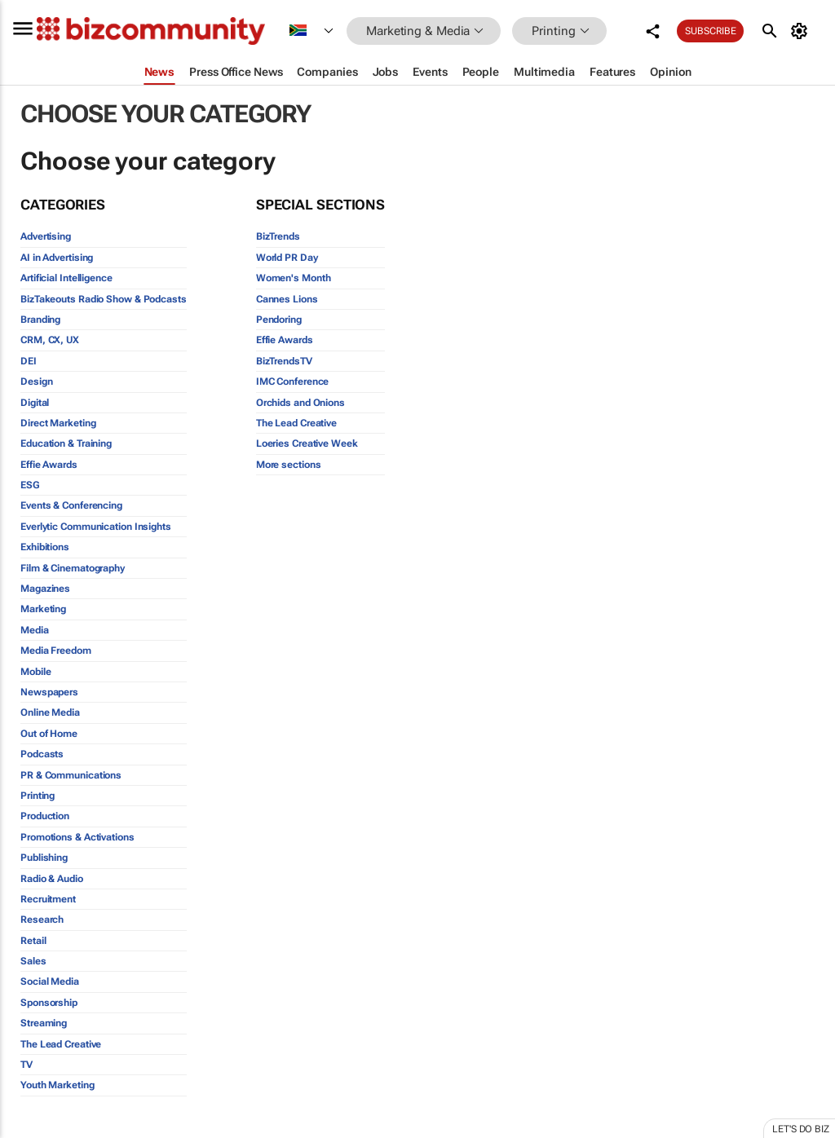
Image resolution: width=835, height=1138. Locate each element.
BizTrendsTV (284, 361)
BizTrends (278, 236)
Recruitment (48, 899)
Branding (40, 319)
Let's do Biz (800, 1129)
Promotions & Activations (77, 837)
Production (44, 816)
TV (26, 1064)
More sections (288, 464)
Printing (37, 795)
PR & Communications (70, 775)
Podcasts (42, 754)
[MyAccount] (802, 31)
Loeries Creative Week (307, 443)
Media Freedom (55, 650)
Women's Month (293, 278)
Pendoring (279, 319)
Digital (34, 402)
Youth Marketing (57, 1085)
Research (42, 919)
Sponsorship (48, 1002)
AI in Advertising (56, 257)
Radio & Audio (51, 878)
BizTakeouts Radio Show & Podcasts (103, 299)
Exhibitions (44, 547)
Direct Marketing (57, 423)
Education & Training (66, 443)
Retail (33, 940)
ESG (30, 485)
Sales (33, 961)
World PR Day (287, 257)
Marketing (43, 609)
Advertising (45, 236)
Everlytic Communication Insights (95, 526)
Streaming (43, 1023)
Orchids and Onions (300, 402)
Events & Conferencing (71, 505)
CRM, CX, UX (49, 340)
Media (34, 630)
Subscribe (710, 31)
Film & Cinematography (72, 568)
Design (36, 381)
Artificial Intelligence (66, 278)
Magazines (45, 588)
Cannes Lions (287, 299)
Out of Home (48, 733)
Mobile (35, 671)
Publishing (44, 857)
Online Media (50, 712)
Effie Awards (48, 464)
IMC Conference (292, 381)
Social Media (49, 981)
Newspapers (49, 692)
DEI (28, 361)
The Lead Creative (60, 1044)
